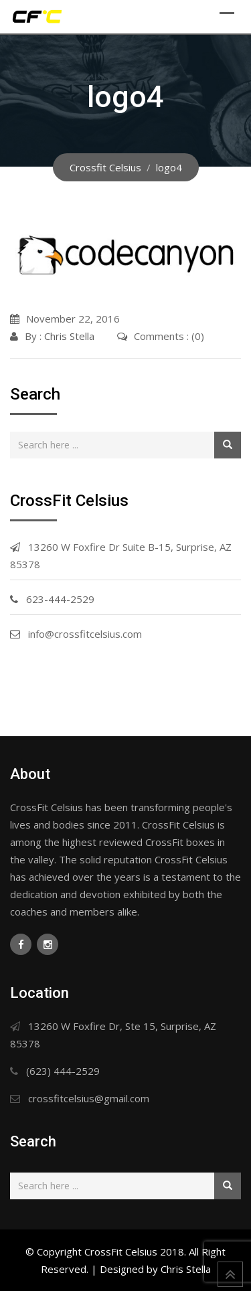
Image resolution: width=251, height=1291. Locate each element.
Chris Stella (69, 336)
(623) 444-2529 (63, 1071)
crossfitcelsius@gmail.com (88, 1098)
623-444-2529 (60, 599)
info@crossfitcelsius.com (85, 633)
